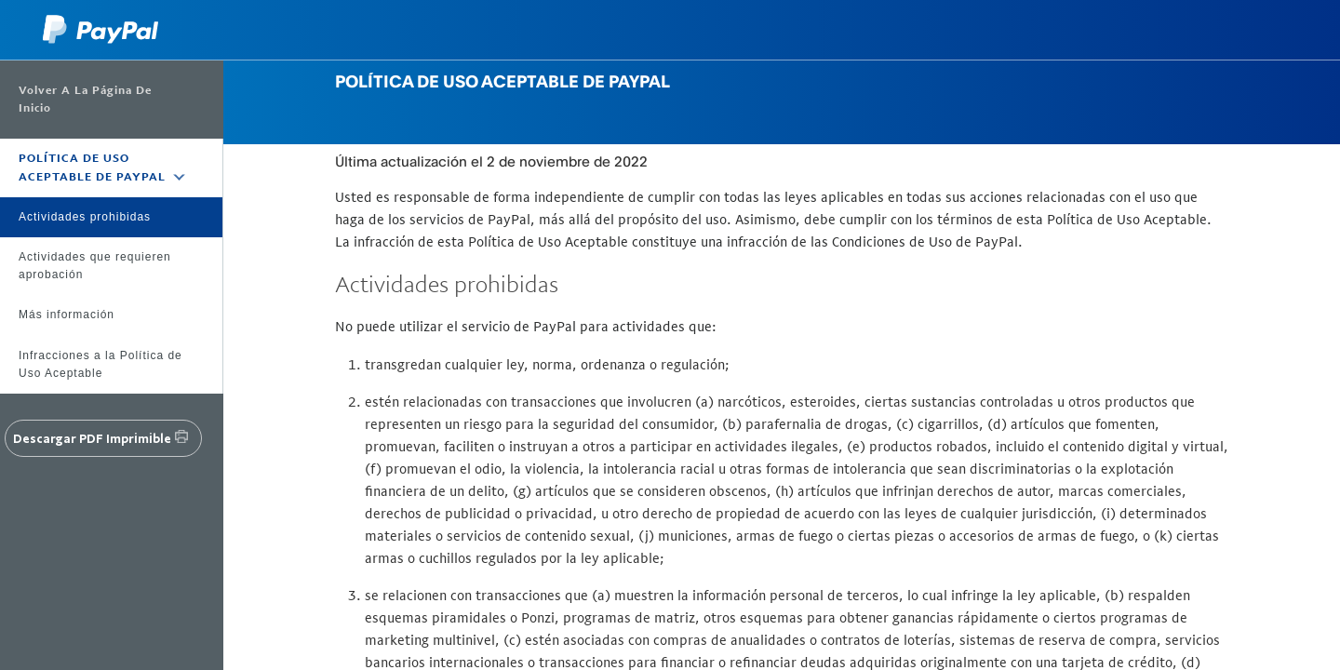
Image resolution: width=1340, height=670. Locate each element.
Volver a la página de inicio (85, 99)
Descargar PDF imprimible (92, 438)
